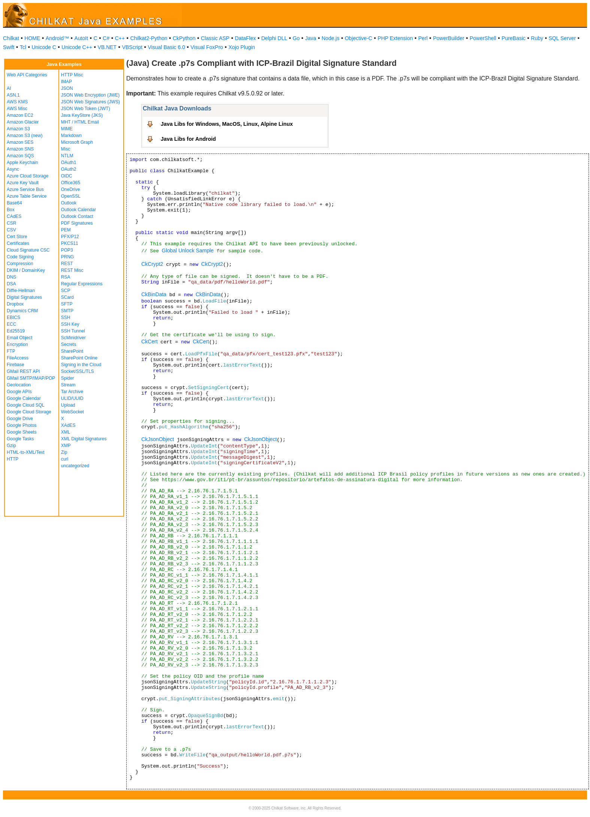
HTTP (12, 459)
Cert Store (17, 236)
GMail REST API (23, 371)
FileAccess (17, 358)
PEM (66, 230)
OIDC (66, 176)
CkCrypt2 (152, 264)
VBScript (132, 47)
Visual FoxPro (206, 47)
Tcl (23, 47)
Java (310, 38)
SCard (67, 297)
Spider (67, 378)
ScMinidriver (73, 337)
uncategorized (75, 465)
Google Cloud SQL (26, 405)
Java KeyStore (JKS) (82, 115)
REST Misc (72, 270)
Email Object (19, 337)
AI (9, 88)
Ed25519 (16, 331)
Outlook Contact (77, 216)
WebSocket (72, 411)
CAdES (14, 216)
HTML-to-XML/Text (26, 452)
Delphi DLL (274, 38)
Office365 (70, 182)
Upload (68, 405)
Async (13, 169)
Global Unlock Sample (188, 250)
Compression (20, 263)
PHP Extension (395, 38)
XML (65, 432)
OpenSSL (71, 196)
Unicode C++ (76, 47)
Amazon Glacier (23, 122)
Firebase (15, 364)
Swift (8, 47)
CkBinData (153, 294)
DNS (11, 277)
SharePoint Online (79, 358)
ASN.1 (13, 95)
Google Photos (21, 425)
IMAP (66, 81)
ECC (11, 324)
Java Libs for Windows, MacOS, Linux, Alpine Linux (227, 124)
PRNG (67, 256)
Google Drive (20, 418)
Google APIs (19, 391)
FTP (11, 351)
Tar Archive (72, 391)
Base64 (14, 203)
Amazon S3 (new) (24, 135)
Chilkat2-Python (148, 38)
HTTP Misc (72, 75)
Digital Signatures (24, 297)
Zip (64, 452)
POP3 (67, 250)
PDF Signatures (77, 223)
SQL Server (562, 38)
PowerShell (483, 38)
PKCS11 (69, 243)
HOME (32, 38)
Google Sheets (21, 432)
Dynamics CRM (22, 310)
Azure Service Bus (25, 189)
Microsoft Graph (77, 142)
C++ (120, 38)
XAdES (68, 425)
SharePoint (72, 351)
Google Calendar (24, 398)
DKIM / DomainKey (26, 270)
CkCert (149, 341)
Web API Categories (27, 75)
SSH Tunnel (73, 331)
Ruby (537, 38)
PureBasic (514, 38)
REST (67, 263)
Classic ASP (215, 38)
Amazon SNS (20, 149)
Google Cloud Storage (29, 411)
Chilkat (11, 38)
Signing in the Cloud (81, 364)
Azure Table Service (27, 196)
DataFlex (245, 38)
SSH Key (70, 324)
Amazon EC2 (20, 115)
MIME (67, 128)
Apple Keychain (22, 162)
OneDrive (70, 189)
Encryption (17, 344)
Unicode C (43, 47)
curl (64, 459)
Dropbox (15, 304)
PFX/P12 (70, 236)
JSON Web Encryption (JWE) (90, 95)
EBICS (13, 317)
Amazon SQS (20, 155)
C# (106, 38)
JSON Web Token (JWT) (85, 108)
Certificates (18, 243)
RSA (65, 277)
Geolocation (19, 385)
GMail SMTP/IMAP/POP (31, 378)
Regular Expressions (82, 283)
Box (11, 209)
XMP (66, 445)
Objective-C (358, 38)
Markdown (71, 135)
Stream (68, 385)
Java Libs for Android (188, 139)
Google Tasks (20, 438)
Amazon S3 (18, 128)
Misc (65, 149)
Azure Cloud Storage (27, 176)
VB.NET (107, 47)
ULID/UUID (72, 398)
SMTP (67, 310)
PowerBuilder (448, 38)
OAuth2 (68, 169)
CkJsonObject (157, 439)
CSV (11, 230)
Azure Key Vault (23, 182)
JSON (67, 88)
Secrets (68, 344)
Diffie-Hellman (21, 290)
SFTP (67, 304)
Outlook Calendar (78, 209)
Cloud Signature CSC (28, 250)
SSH (65, 317)
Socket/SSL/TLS (77, 371)
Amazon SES (20, 142)
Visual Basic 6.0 (166, 47)
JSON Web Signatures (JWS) (90, 101)
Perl (423, 38)
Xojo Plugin (242, 47)
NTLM (67, 155)
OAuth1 (68, 162)
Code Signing (20, 256)
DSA (11, 283)
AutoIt (81, 38)
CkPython (184, 38)
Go (296, 38)
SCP (65, 290)
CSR (11, 223)
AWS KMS (17, 101)
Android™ (57, 38)
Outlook (68, 203)
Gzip (11, 445)
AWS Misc (17, 108)
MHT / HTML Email (80, 122)
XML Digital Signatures (84, 438)
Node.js (330, 38)
